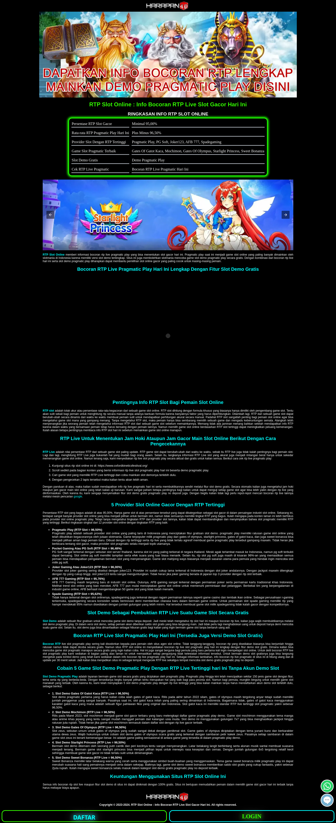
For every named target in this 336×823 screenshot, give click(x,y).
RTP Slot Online (53, 254)
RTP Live (49, 452)
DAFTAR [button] (84, 817)
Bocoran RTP (52, 644)
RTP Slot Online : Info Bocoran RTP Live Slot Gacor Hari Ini (170, 804)
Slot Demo (50, 621)
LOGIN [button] (251, 816)
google (78, 496)
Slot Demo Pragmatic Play (60, 676)
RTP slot (48, 410)
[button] (50, 215)
